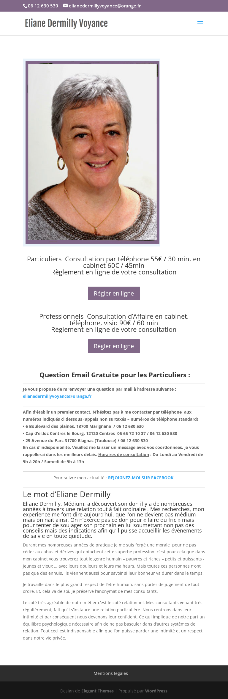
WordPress (156, 691)
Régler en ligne (114, 293)
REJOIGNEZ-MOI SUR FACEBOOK (141, 477)
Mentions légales (111, 673)
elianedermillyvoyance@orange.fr (57, 396)
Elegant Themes (97, 691)
